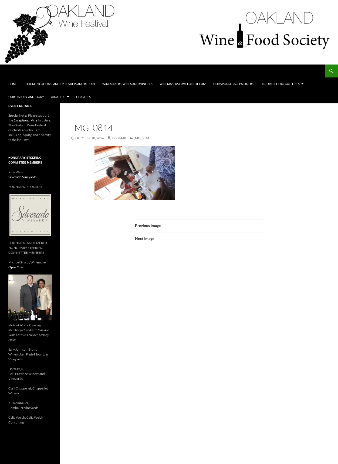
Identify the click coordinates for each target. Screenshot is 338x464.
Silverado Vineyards (22, 177)
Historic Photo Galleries (280, 84)
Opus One (15, 267)
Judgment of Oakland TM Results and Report (59, 84)
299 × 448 (119, 138)
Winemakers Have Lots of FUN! (183, 84)
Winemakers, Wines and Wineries (127, 84)
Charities (83, 97)
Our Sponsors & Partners (233, 84)
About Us (58, 97)
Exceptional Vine (25, 120)
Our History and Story (26, 97)
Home (12, 84)
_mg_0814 (141, 138)
